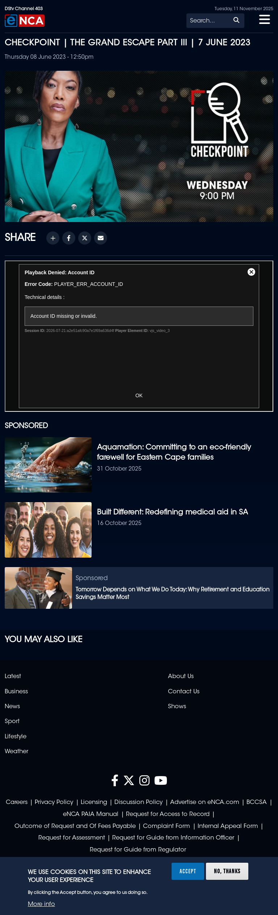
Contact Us (183, 692)
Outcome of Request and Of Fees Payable (75, 826)
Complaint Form (166, 826)
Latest (13, 677)
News (12, 707)
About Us (181, 677)
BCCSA (257, 802)
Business (16, 692)
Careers (17, 802)
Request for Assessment (71, 838)
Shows (177, 707)
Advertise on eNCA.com (204, 802)
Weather (16, 752)
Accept (188, 871)
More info (41, 904)
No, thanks (227, 871)
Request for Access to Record (168, 814)
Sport (12, 722)
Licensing (94, 802)
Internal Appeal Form (228, 826)
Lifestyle (15, 737)
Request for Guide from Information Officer (173, 838)
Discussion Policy (138, 802)
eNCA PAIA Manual (90, 814)
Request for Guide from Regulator (138, 850)
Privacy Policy (54, 802)
